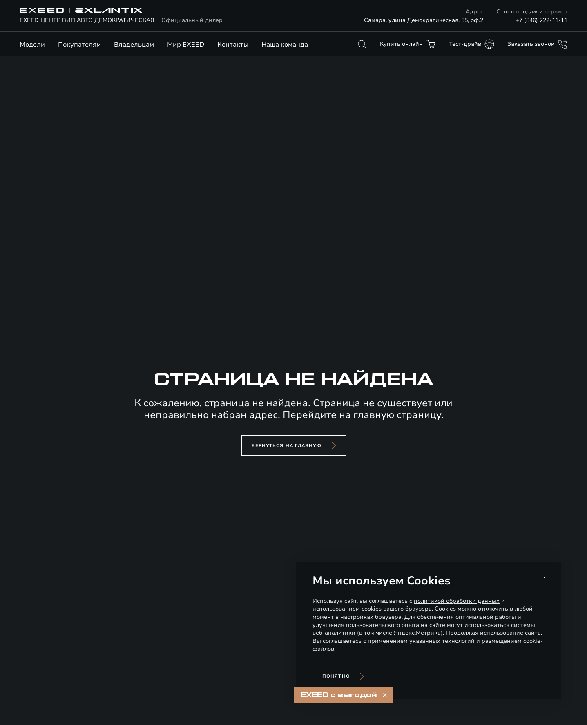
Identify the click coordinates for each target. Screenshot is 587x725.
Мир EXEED (185, 44)
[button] (544, 578)
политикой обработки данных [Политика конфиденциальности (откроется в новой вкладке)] (457, 601)
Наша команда (284, 44)
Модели (32, 44)
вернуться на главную (287, 446)
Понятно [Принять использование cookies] (336, 676)
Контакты (232, 44)
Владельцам (134, 44)
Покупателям (79, 44)
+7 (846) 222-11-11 (541, 20)
